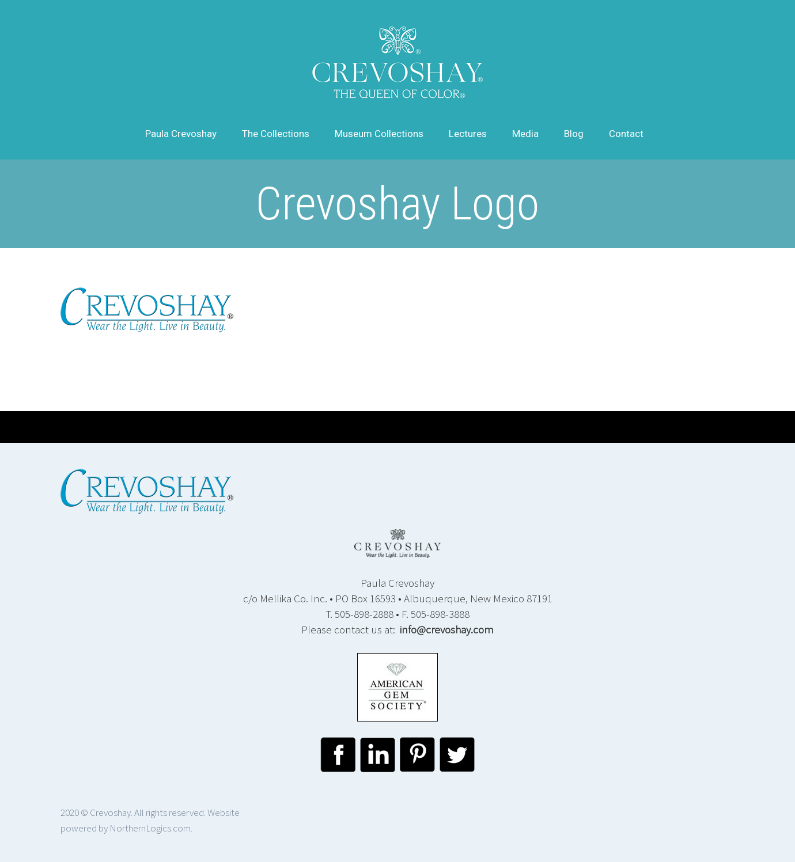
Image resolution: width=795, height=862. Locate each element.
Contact (626, 133)
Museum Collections (379, 133)
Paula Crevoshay (181, 133)
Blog (574, 133)
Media (525, 133)
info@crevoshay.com (447, 629)
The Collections (275, 133)
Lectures (468, 133)
